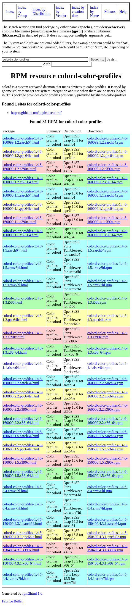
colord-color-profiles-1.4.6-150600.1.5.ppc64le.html (23, 447)
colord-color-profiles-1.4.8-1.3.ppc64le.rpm (107, 318)
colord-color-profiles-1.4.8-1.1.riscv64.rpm (107, 366)
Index (9, 11)
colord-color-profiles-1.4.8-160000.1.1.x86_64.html (23, 233)
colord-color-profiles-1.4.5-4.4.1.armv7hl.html (23, 577)
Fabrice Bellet (12, 601)
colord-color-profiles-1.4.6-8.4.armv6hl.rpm (107, 489)
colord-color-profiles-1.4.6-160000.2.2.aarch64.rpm (107, 381)
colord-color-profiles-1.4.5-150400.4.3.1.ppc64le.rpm (107, 535)
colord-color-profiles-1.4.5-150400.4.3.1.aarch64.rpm (107, 522)
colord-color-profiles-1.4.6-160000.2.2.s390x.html (23, 407)
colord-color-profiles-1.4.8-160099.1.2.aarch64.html (23, 140)
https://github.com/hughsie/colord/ (36, 113)
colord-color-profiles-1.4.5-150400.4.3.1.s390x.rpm (107, 548)
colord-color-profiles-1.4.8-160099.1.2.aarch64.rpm (107, 140)
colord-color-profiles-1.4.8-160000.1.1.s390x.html (23, 220)
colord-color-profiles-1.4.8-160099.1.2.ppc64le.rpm (107, 154)
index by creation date (78, 11)
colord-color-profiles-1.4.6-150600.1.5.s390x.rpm (107, 460)
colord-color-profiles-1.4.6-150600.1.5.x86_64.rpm (107, 474)
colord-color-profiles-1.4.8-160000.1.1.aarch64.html (23, 193)
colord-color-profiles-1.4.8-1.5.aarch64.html (23, 248)
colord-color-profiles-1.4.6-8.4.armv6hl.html (23, 489)
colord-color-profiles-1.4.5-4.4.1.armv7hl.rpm (107, 577)
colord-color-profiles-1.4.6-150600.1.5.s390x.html (23, 460)
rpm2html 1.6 (32, 593)
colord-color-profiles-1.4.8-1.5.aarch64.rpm (107, 248)
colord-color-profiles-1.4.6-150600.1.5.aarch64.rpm (107, 434)
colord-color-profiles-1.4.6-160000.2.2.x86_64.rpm (107, 421)
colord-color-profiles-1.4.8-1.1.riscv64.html (23, 366)
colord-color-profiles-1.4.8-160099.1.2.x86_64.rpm (107, 180)
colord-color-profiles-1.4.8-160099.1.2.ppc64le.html (23, 154)
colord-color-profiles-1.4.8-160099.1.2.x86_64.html (23, 180)
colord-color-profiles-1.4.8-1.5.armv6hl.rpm (107, 266)
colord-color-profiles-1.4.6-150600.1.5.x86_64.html (23, 474)
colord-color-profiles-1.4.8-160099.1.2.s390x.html (23, 167)
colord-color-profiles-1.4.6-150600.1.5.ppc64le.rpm (107, 447)
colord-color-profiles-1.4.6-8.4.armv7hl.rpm (107, 506)
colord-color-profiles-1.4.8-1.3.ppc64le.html (23, 318)
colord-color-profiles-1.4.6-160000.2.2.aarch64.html (23, 381)
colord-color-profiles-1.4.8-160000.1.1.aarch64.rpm (107, 193)
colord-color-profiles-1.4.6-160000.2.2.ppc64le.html (23, 394)
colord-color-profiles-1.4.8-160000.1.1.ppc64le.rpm (107, 206)
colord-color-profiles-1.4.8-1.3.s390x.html (23, 335)
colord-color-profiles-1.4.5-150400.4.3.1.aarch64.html (23, 522)
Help (123, 11)
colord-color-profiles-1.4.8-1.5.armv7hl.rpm (107, 283)
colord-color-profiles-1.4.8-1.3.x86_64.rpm (107, 350)
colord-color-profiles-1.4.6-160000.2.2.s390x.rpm (107, 407)
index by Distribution (41, 12)
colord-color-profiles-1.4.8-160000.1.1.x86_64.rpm (107, 233)
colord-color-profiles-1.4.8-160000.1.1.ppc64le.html (23, 206)
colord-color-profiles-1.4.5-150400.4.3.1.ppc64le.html (23, 535)
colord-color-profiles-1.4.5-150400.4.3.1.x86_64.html (23, 561)
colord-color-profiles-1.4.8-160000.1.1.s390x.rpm (107, 220)
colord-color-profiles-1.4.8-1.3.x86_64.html (23, 350)
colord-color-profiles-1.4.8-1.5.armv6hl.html (23, 266)
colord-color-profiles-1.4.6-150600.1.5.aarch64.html (23, 434)
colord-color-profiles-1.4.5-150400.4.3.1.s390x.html (23, 548)
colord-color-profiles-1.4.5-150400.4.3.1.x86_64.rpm (107, 561)
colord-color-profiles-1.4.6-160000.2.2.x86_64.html (23, 421)
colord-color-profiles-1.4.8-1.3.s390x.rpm (107, 335)
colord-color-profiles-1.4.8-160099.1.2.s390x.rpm (107, 167)
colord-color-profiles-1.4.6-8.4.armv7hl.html (23, 506)
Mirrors (110, 11)
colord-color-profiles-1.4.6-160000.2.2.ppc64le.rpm (107, 394)
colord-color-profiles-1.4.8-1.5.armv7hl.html (23, 283)
